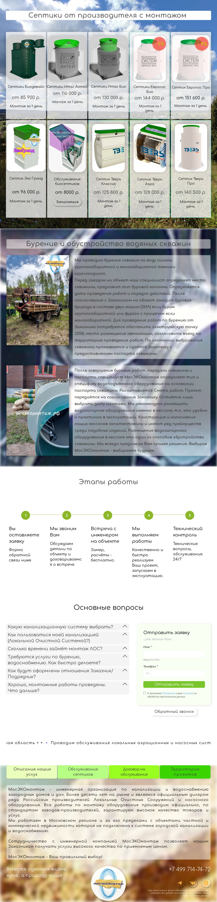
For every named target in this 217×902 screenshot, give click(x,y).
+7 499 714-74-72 (190, 870)
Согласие (188, 693)
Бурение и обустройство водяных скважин (108, 244)
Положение (168, 693)
